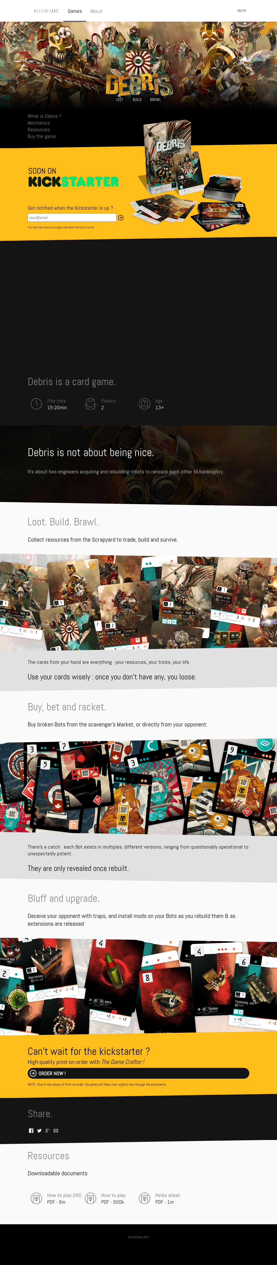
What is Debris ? (44, 116)
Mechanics (39, 122)
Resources (39, 129)
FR (244, 11)
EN (239, 11)
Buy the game (42, 136)
